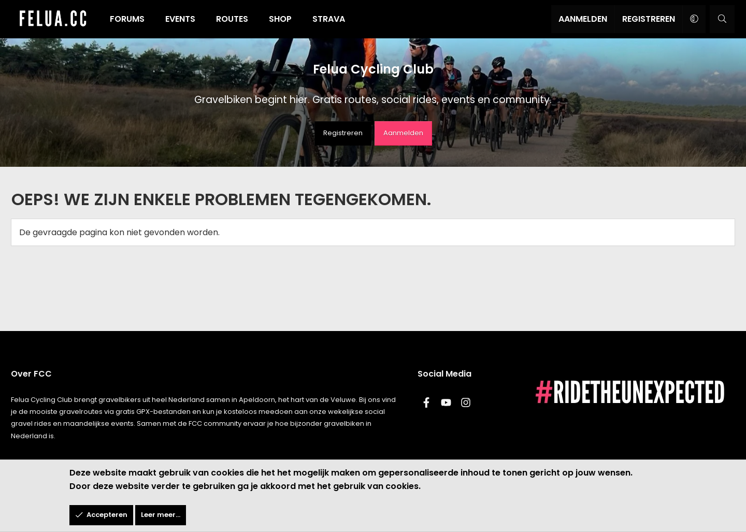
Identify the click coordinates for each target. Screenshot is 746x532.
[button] (689, 19)
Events (184, 19)
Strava (333, 19)
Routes (236, 19)
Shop (284, 19)
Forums (131, 19)
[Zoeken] (717, 19)
